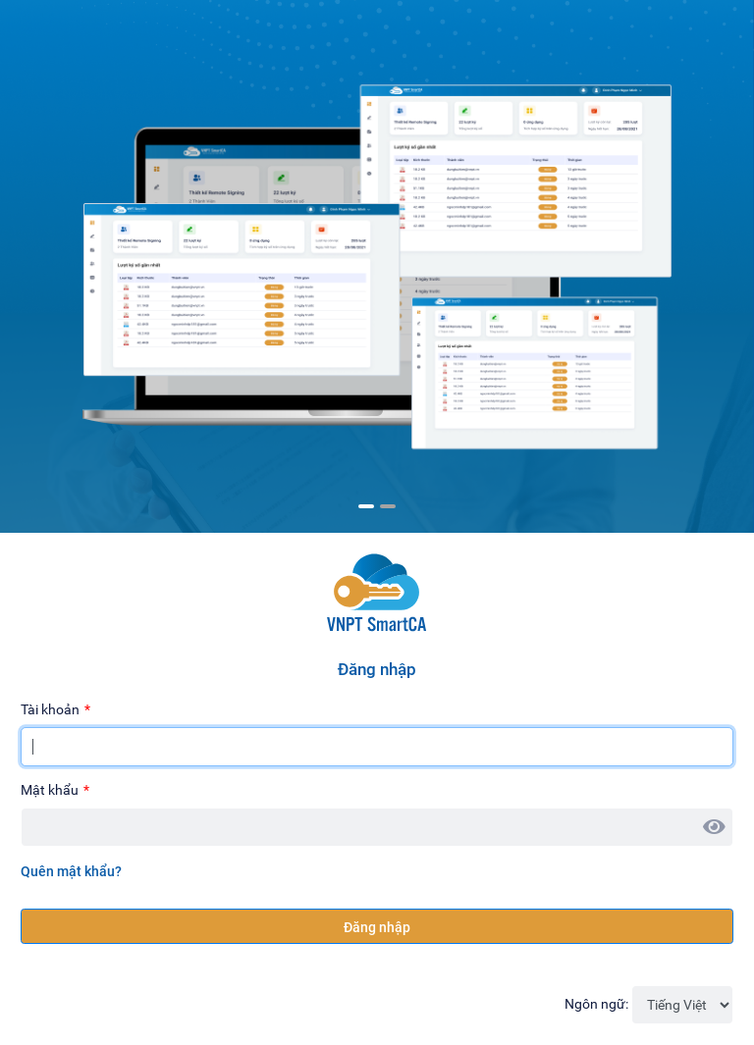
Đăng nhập (377, 926)
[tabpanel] (377, 256)
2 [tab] (388, 506)
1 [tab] (366, 506)
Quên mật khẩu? (71, 871)
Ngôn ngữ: (596, 1004)
